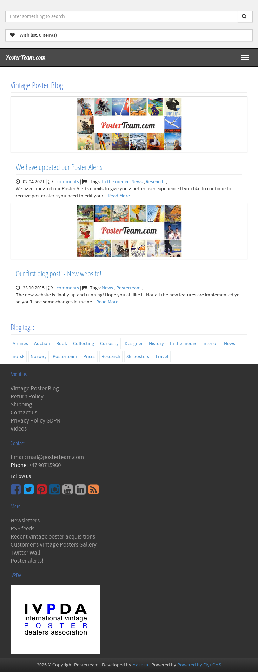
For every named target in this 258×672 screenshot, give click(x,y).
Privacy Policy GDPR (35, 421)
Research (156, 182)
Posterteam (129, 288)
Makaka (140, 665)
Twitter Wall (25, 553)
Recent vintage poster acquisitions (53, 537)
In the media (115, 182)
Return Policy (27, 396)
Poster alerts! (27, 561)
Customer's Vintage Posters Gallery (54, 545)
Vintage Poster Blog (35, 388)
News (137, 182)
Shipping (21, 405)
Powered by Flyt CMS (199, 665)
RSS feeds (22, 529)
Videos (19, 429)
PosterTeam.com (26, 57)
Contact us (24, 413)
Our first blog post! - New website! (58, 273)
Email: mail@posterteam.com (47, 457)
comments (67, 182)
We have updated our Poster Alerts (59, 167)
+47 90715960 (45, 465)
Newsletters (25, 520)
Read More (119, 196)
